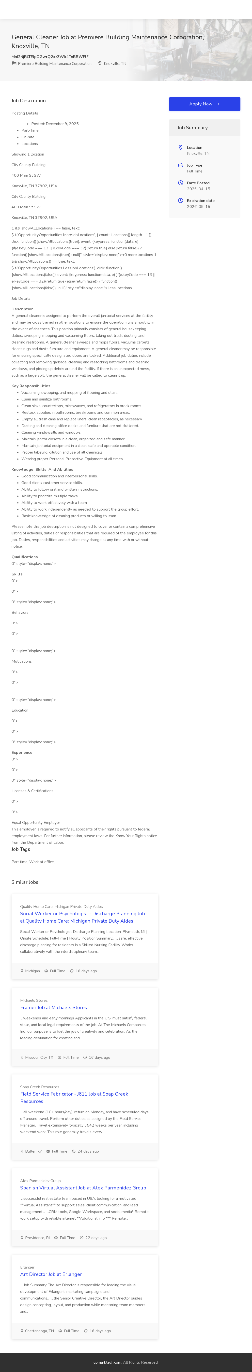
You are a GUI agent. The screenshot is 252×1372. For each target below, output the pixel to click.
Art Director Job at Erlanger (51, 1274)
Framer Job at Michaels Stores (53, 1007)
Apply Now (204, 104)
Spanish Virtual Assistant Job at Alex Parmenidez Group (83, 1188)
